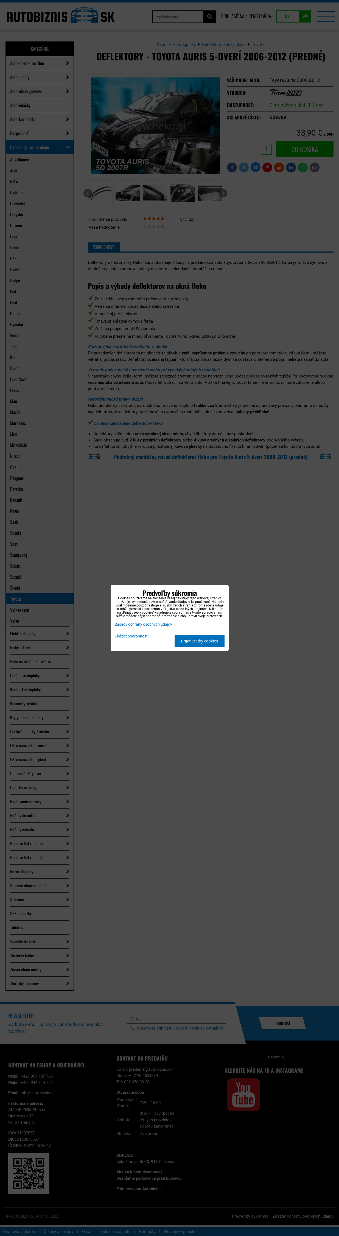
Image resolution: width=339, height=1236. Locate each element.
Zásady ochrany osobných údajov (143, 624)
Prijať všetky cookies (199, 641)
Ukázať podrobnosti (132, 636)
